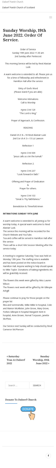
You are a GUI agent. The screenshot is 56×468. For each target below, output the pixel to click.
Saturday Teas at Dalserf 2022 (16, 360)
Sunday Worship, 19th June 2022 (41, 360)
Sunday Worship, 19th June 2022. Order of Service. (24, 35)
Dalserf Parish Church (12, 1)
